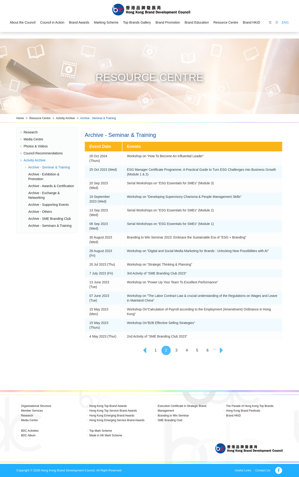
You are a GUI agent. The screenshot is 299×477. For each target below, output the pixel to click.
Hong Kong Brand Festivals (243, 410)
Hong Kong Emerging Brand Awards (112, 415)
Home (20, 118)
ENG (285, 22)
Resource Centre (226, 22)
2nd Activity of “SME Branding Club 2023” (157, 336)
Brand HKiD (251, 22)
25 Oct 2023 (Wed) (103, 169)
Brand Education (197, 22)
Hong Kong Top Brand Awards (108, 406)
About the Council (23, 22)
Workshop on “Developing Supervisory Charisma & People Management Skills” (184, 197)
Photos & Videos (36, 146)
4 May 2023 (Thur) (102, 336)
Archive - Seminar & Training (98, 118)
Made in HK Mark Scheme (105, 435)
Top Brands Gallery (137, 22)
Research (31, 132)
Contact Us (262, 470)
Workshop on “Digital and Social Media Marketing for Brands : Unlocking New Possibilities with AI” (198, 251)
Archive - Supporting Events (48, 204)
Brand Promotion (168, 22)
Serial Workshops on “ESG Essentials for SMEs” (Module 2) (170, 210)
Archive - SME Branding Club (49, 219)
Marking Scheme (106, 22)
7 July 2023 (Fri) (101, 273)
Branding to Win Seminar (173, 415)
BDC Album (28, 435)
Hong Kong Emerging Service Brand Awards (117, 420)
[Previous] (145, 350)
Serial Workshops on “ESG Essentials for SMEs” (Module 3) (170, 183)
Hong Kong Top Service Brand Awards (113, 410)
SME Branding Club (170, 420)
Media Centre (33, 139)
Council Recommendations (43, 153)
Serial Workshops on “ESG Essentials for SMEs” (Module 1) (170, 224)
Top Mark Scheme (100, 430)
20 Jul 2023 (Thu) (102, 264)
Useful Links (243, 470)
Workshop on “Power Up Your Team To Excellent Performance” (172, 282)
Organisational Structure (36, 406)
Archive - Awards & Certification (51, 186)
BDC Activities (30, 430)
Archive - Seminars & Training (49, 226)
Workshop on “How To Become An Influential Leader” (165, 156)
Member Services (32, 410)
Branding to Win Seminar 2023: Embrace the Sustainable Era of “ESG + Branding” (186, 237)
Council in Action (52, 22)
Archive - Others (40, 212)
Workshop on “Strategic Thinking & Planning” (159, 264)
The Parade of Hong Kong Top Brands (250, 406)
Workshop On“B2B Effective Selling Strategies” (161, 323)
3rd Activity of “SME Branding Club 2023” (156, 273)
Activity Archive (65, 118)
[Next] (222, 350)
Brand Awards (79, 22)
